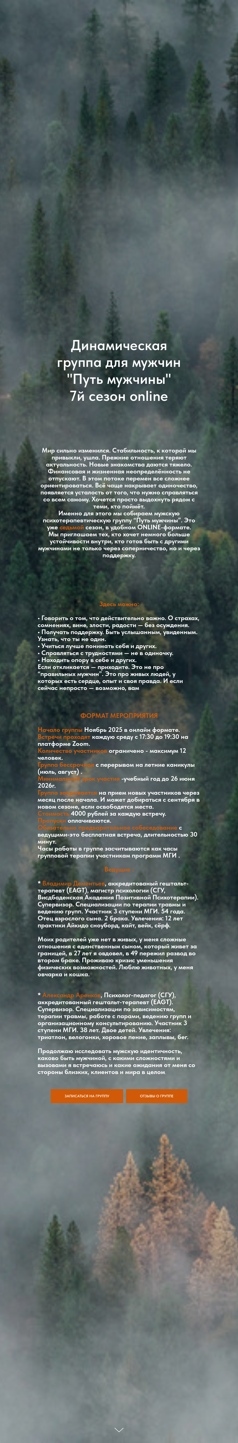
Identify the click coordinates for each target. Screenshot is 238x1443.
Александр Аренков (71, 995)
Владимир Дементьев (73, 883)
